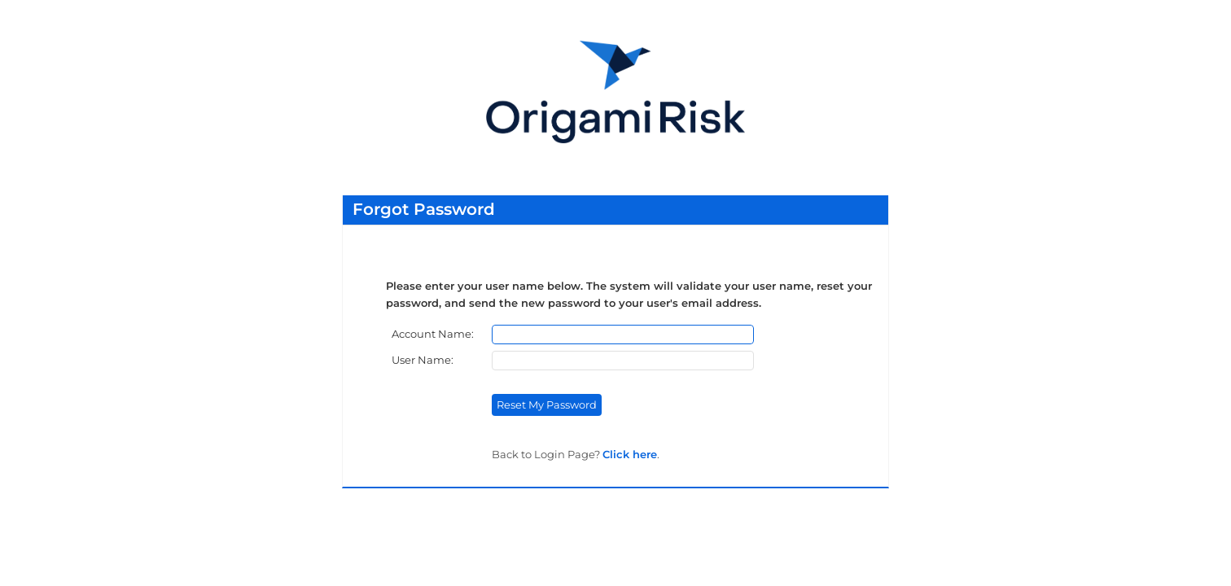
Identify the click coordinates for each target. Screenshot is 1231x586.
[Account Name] (623, 334)
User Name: (424, 359)
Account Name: (434, 333)
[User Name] (623, 360)
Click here (629, 454)
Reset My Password (547, 405)
